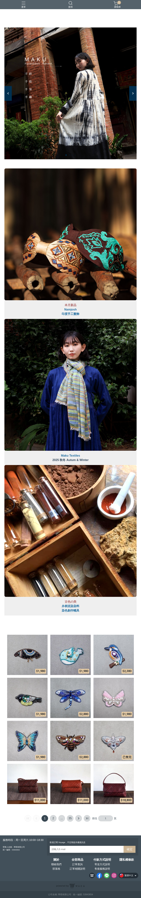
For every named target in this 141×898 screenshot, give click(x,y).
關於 (56, 859)
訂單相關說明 (77, 868)
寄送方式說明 (102, 864)
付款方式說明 (102, 859)
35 (70, 818)
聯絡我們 (56, 864)
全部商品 (77, 859)
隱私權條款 (126, 859)
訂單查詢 (77, 864)
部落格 (56, 868)
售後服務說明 (102, 868)
